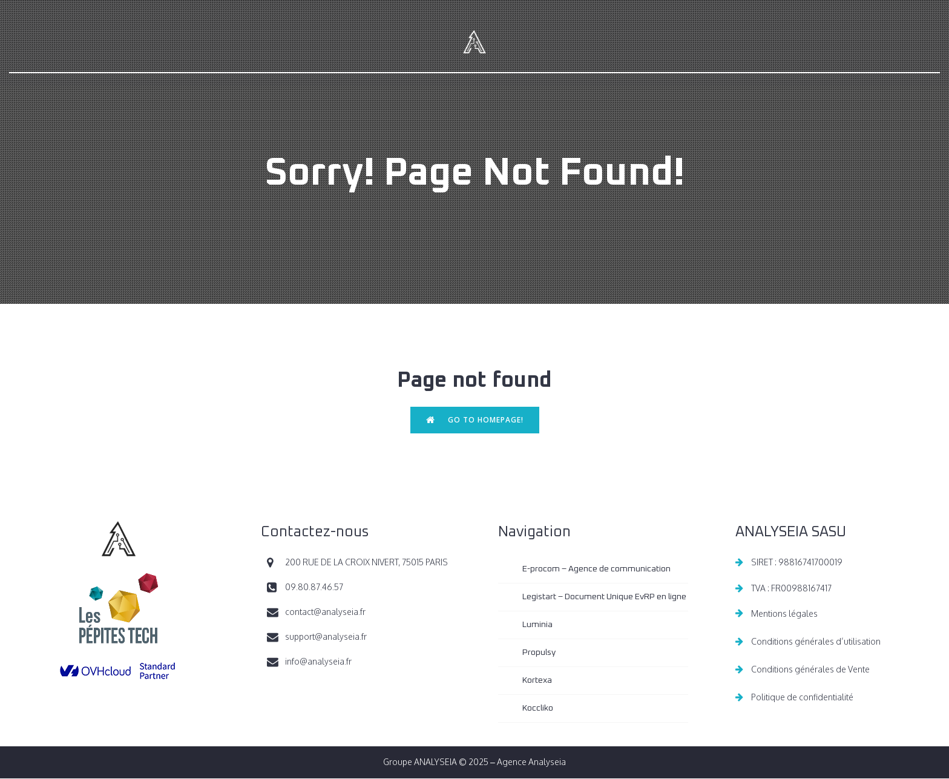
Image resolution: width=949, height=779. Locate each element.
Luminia (537, 625)
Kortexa (537, 681)
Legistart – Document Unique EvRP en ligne (604, 597)
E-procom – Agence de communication (596, 569)
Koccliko (537, 709)
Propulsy (539, 653)
